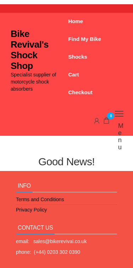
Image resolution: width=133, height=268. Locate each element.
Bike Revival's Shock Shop (30, 49)
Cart (73, 74)
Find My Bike (84, 39)
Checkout (80, 92)
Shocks (77, 57)
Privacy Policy (31, 210)
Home (75, 21)
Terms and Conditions (40, 199)
